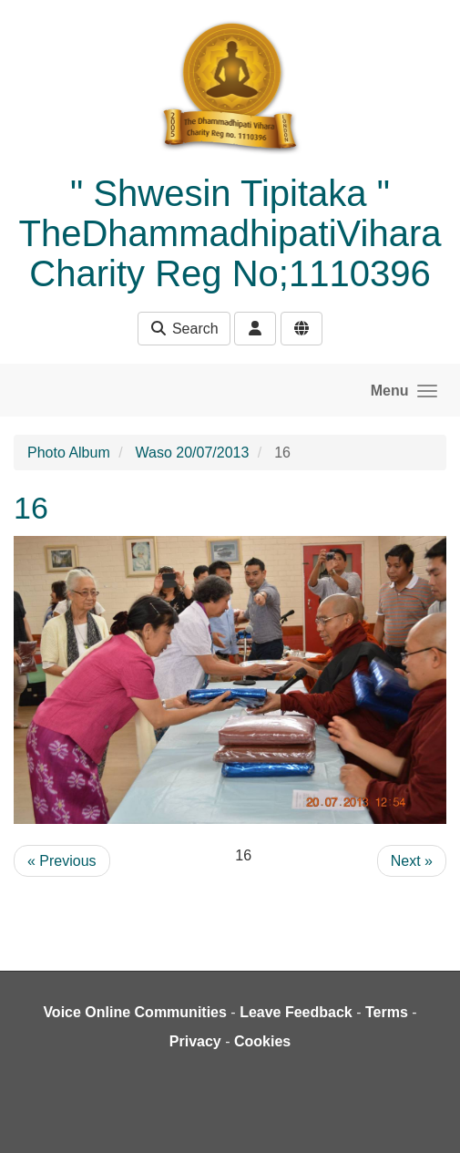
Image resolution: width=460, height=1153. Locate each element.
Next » (412, 861)
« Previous (62, 861)
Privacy (195, 1041)
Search (183, 328)
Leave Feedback (296, 1012)
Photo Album (68, 452)
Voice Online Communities (135, 1012)
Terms (386, 1012)
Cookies (262, 1041)
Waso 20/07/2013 (193, 452)
